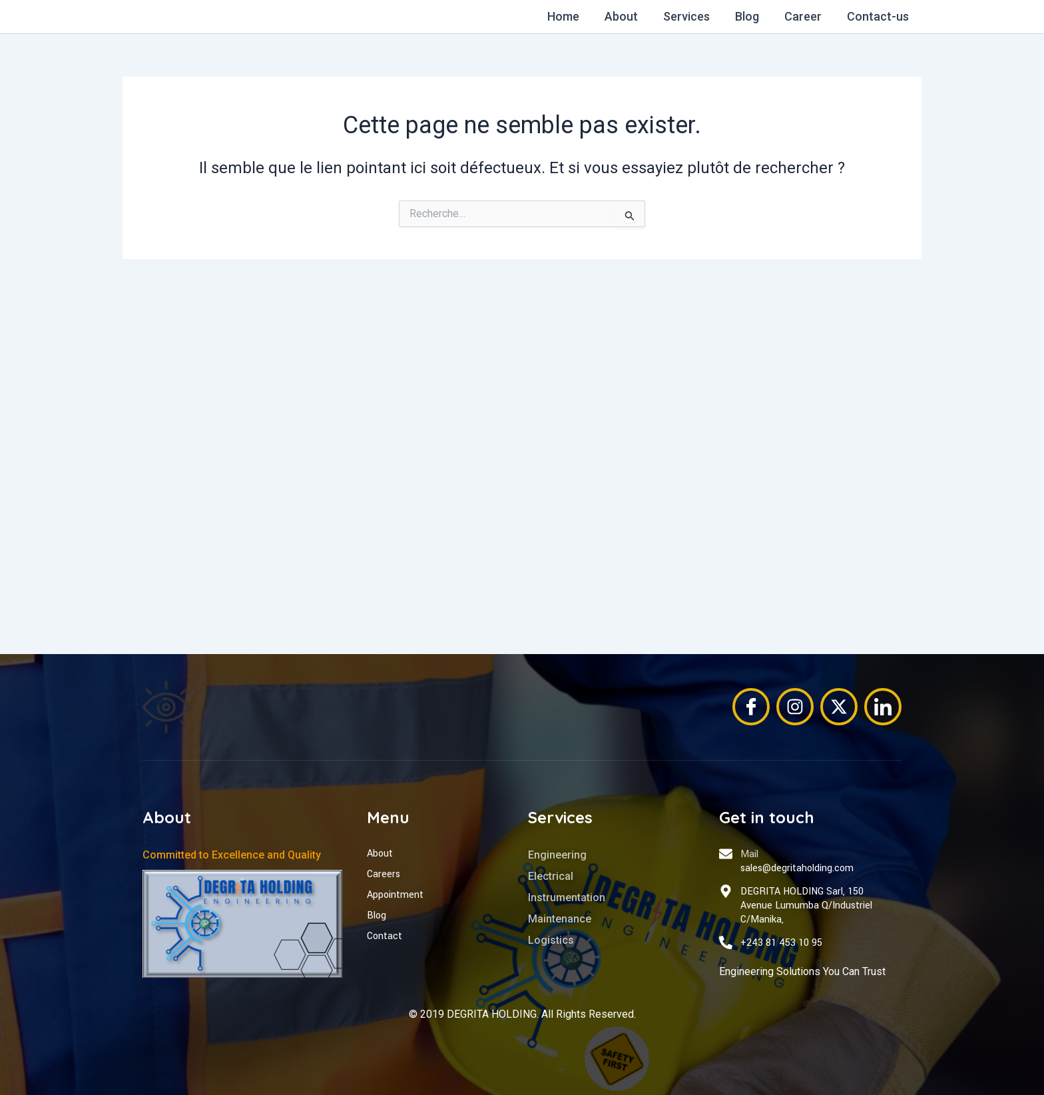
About (627, 16)
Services (691, 16)
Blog (750, 16)
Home (571, 16)
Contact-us (879, 16)
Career (805, 16)
